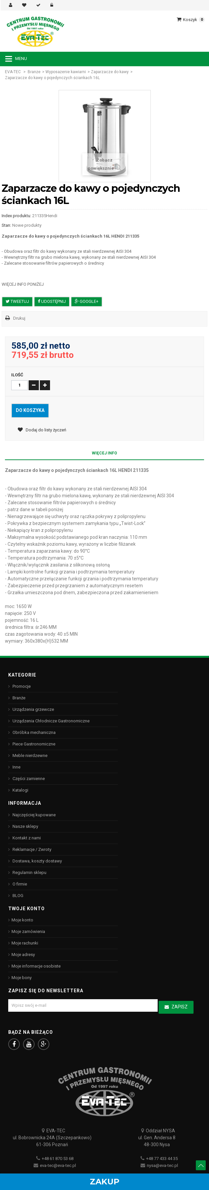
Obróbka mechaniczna (34, 732)
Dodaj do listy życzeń (45, 429)
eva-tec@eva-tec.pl (58, 1165)
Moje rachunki (25, 943)
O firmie (19, 884)
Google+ (86, 301)
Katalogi (20, 790)
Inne (16, 767)
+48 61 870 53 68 (57, 1158)
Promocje (21, 686)
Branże (34, 72)
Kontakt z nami (26, 837)
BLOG (17, 895)
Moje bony (22, 977)
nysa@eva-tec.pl (162, 1165)
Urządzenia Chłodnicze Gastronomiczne (51, 720)
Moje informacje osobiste (36, 966)
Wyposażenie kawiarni (65, 72)
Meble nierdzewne (29, 755)
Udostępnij (52, 301)
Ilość (17, 374)
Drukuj (19, 318)
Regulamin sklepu (29, 872)
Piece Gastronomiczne (33, 743)
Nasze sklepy (25, 826)
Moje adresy (23, 954)
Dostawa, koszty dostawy (37, 860)
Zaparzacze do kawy (110, 72)
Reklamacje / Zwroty (31, 849)
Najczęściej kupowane (34, 814)
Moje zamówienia (28, 931)
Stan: (6, 225)
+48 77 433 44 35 (162, 1158)
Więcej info (104, 453)
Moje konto (22, 919)
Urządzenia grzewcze (33, 709)
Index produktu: (16, 215)
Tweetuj (17, 301)
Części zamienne (28, 778)
